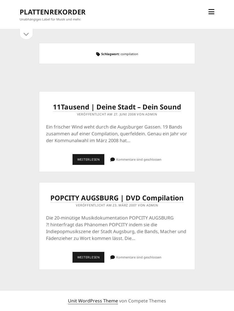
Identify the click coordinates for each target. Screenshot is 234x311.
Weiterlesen (91, 161)
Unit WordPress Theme (93, 301)
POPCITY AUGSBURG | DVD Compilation (117, 197)
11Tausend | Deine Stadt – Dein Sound (117, 106)
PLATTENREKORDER (53, 11)
